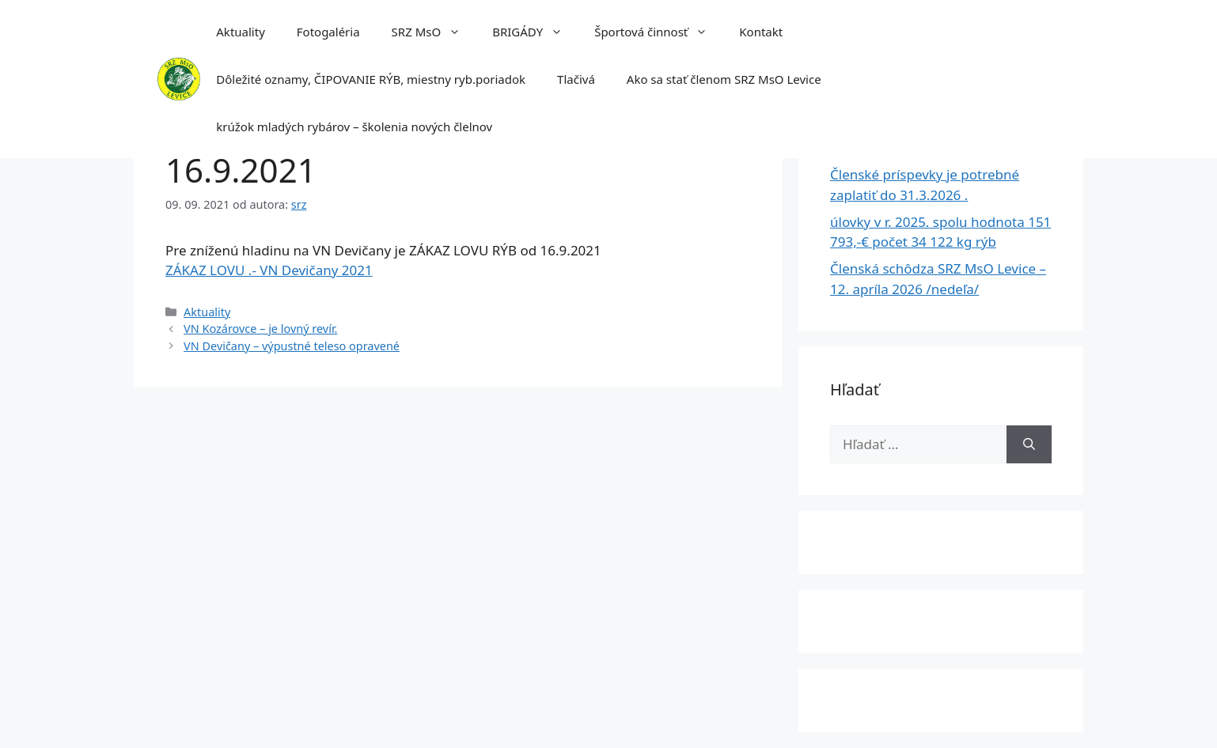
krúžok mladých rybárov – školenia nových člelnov (354, 126)
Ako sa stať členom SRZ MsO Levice (724, 79)
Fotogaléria (328, 32)
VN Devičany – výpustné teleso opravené (292, 345)
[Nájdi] (1029, 444)
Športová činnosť (658, 31)
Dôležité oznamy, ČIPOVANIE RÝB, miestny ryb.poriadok (370, 79)
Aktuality (240, 32)
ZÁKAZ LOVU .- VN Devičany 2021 (269, 270)
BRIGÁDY (535, 31)
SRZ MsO (434, 31)
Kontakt (761, 32)
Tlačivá (576, 79)
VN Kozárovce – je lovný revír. (260, 328)
